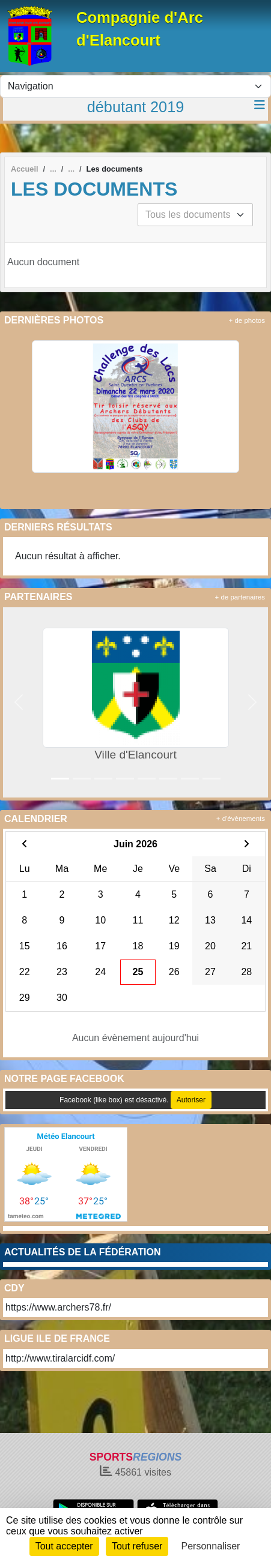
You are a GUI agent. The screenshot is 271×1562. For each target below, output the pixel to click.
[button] (18, 702)
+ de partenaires (240, 597)
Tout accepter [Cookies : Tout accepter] (64, 1546)
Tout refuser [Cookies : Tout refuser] (137, 1546)
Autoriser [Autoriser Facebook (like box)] (191, 1100)
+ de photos (247, 320)
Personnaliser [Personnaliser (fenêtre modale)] (210, 1546)
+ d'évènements (240, 818)
